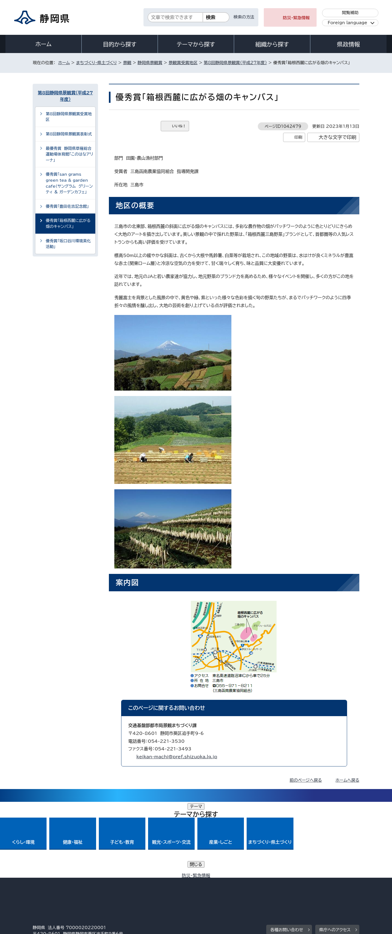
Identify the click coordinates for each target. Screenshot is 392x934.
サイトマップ (334, 887)
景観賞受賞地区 (183, 63)
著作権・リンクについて (58, 887)
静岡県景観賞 (149, 63)
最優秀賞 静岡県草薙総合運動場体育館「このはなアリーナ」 (69, 154)
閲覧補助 (350, 13)
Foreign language (347, 23)
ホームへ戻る (347, 780)
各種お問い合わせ (286, 854)
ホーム (43, 44)
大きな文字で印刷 (337, 137)
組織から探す (272, 44)
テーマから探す (196, 44)
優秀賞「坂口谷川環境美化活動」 (68, 244)
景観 (127, 63)
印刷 (298, 137)
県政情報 (348, 44)
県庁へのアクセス (335, 854)
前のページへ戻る (306, 780)
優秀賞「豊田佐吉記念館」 (67, 206)
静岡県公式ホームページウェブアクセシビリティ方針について (214, 887)
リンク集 (295, 887)
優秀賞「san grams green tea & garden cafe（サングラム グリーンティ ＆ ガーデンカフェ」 (69, 183)
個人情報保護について (119, 887)
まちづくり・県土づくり (96, 63)
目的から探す (120, 44)
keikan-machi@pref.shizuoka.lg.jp (176, 756)
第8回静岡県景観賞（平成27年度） (235, 63)
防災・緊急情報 (296, 18)
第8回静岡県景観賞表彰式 (69, 134)
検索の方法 (244, 17)
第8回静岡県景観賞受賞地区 (69, 117)
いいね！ (179, 126)
